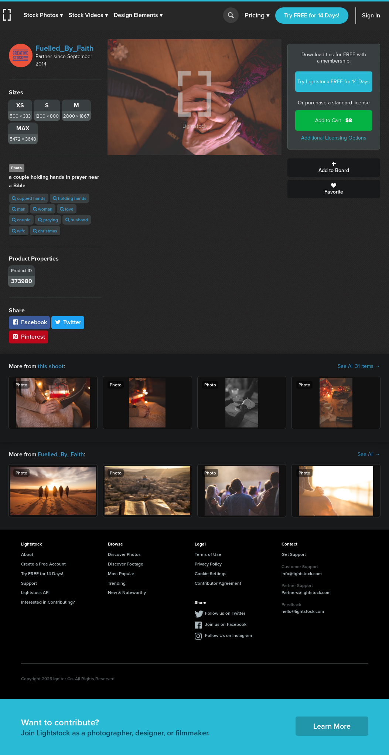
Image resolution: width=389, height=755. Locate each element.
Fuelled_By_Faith (64, 48)
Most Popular (121, 573)
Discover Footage (125, 564)
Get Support (293, 554)
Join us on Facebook (225, 624)
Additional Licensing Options (333, 138)
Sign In (371, 15)
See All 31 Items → (359, 366)
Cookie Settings (210, 573)
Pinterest (28, 336)
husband (76, 220)
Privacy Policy (208, 564)
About (27, 554)
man (18, 209)
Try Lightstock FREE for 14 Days (333, 81)
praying (48, 220)
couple (21, 220)
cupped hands (28, 198)
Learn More (332, 726)
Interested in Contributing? (48, 602)
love (67, 209)
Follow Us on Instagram (228, 635)
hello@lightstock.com (302, 611)
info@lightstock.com (301, 573)
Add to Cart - (333, 120)
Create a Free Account (43, 564)
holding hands (69, 198)
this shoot (51, 366)
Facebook (29, 322)
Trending (117, 583)
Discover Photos (124, 554)
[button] (43, 15)
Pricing (257, 15)
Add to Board (333, 167)
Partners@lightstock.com (306, 592)
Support (29, 583)
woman (42, 209)
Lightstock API (35, 592)
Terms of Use (208, 554)
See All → (369, 454)
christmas (45, 231)
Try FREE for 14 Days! (311, 15)
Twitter (68, 322)
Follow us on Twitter (225, 613)
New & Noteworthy (127, 592)
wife (18, 231)
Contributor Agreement (218, 583)
